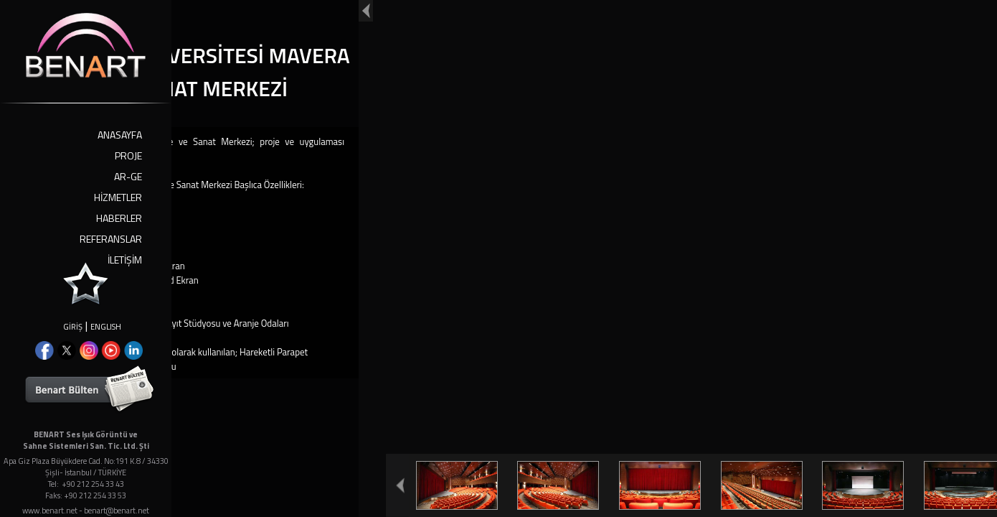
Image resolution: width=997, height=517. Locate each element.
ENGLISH (105, 326)
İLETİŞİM (125, 259)
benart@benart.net (116, 510)
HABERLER (119, 217)
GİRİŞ (72, 326)
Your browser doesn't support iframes (498, 258)
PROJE (128, 155)
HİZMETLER (118, 197)
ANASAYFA (120, 134)
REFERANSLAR (111, 238)
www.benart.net (49, 510)
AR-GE (128, 176)
